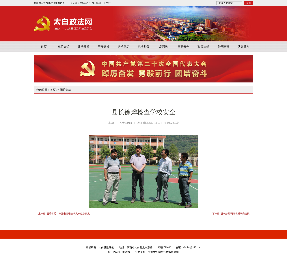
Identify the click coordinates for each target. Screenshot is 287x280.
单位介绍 (64, 46)
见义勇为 (243, 46)
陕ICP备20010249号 (119, 252)
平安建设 (103, 46)
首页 (44, 46)
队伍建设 (223, 46)
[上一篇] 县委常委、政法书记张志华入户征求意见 (64, 213)
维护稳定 (123, 46)
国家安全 (183, 46)
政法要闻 (84, 46)
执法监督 (143, 46)
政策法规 (203, 46)
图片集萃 (65, 89)
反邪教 (163, 46)
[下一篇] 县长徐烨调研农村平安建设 (230, 213)
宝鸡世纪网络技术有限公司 (163, 252)
